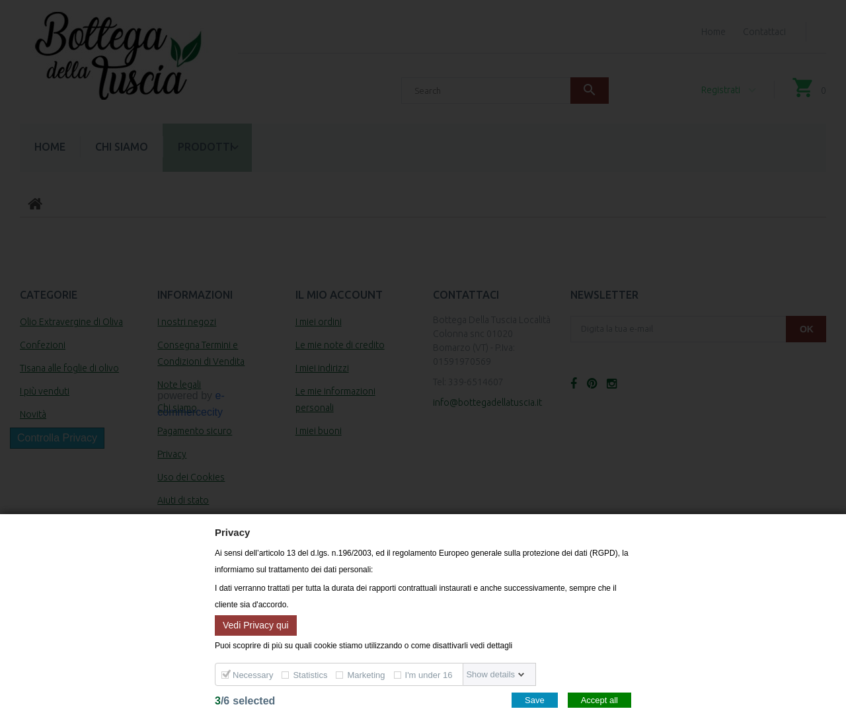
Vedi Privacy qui (256, 624)
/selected (245, 700)
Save (535, 700)
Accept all (599, 700)
